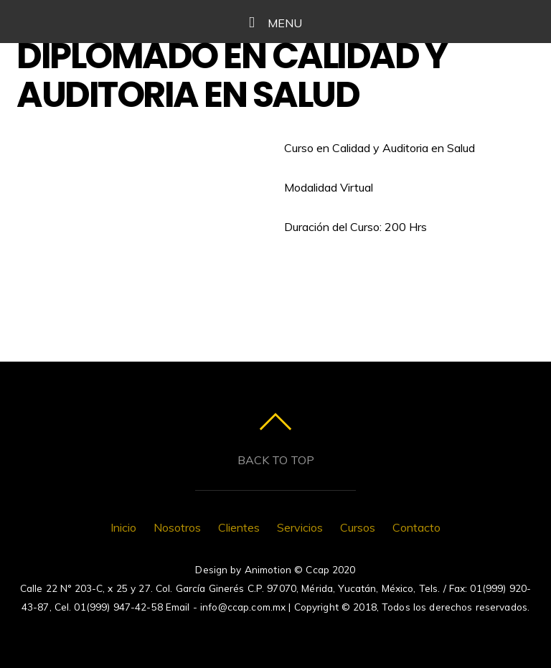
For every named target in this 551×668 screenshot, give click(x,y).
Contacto (416, 527)
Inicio (123, 527)
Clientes (239, 527)
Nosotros (177, 527)
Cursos (357, 527)
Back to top (275, 460)
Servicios (300, 527)
